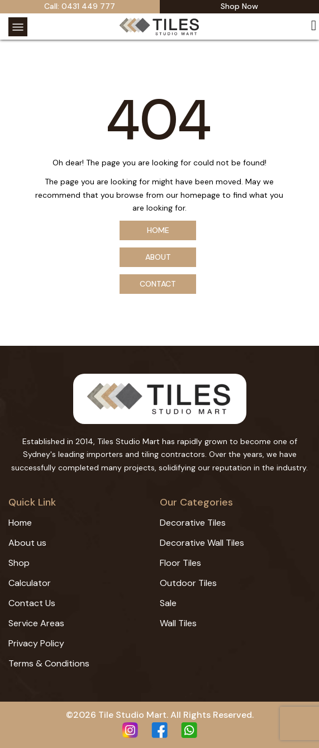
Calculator (29, 583)
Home (158, 230)
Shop (19, 563)
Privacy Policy (36, 643)
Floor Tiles (180, 563)
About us (27, 543)
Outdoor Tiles (188, 583)
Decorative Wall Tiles (202, 543)
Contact (158, 284)
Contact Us (31, 603)
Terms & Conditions (48, 663)
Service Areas (36, 623)
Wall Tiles (178, 623)
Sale (168, 603)
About (158, 257)
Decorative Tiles (193, 522)
